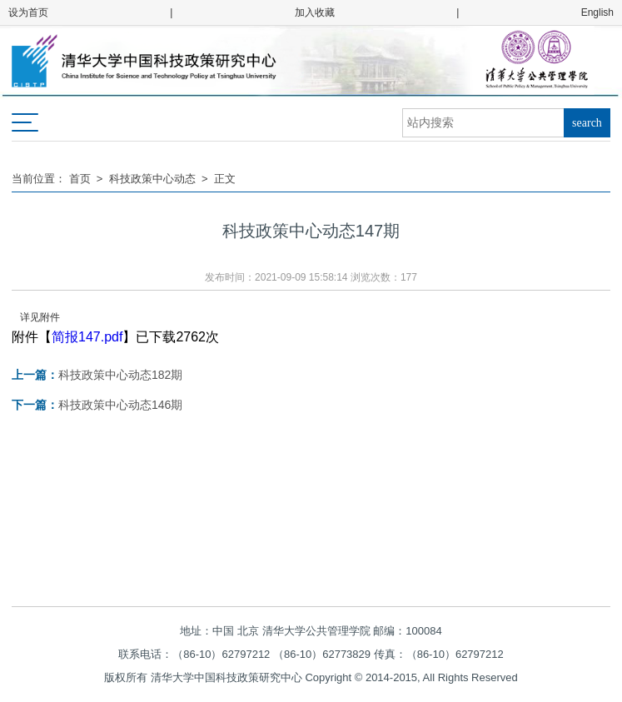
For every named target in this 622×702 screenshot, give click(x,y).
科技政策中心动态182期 (97, 374)
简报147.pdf (87, 337)
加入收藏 (315, 12)
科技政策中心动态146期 (97, 404)
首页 (80, 178)
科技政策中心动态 (152, 178)
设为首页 (28, 12)
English (597, 12)
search (587, 123)
